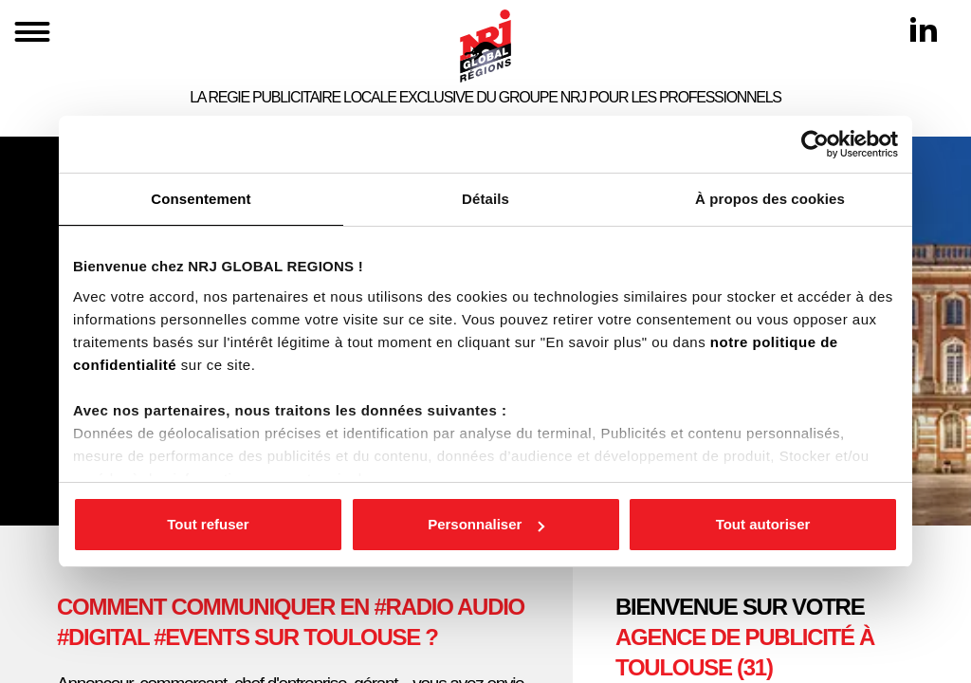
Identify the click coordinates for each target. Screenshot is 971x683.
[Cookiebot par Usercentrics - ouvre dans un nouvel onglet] (815, 144)
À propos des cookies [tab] (770, 199)
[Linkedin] (924, 29)
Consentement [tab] (200, 199)
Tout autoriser (763, 524)
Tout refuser (207, 524)
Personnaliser (486, 524)
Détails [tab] (485, 199)
